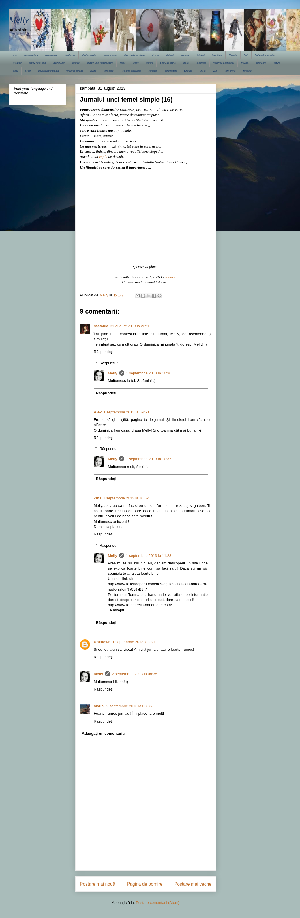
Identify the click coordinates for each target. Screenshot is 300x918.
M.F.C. (186, 62)
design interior (89, 55)
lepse (122, 62)
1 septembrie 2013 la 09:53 (126, 412)
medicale (201, 62)
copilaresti (70, 55)
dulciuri (170, 55)
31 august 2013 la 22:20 (130, 326)
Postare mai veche (192, 884)
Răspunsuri (109, 363)
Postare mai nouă (97, 884)
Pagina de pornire (144, 884)
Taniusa (171, 277)
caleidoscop (51, 55)
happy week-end (37, 62)
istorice (76, 62)
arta (15, 55)
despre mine (110, 55)
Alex (98, 412)
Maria (99, 706)
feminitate (217, 55)
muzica (244, 62)
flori (246, 55)
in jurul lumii (59, 62)
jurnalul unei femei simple (100, 62)
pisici (15, 71)
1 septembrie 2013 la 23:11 (135, 642)
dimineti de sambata (134, 55)
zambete (247, 71)
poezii (28, 71)
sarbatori (153, 71)
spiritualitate (171, 71)
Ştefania (101, 326)
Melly (19, 20)
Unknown (102, 642)
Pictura (276, 62)
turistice (188, 71)
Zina (98, 498)
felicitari (201, 55)
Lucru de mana (167, 62)
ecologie (185, 55)
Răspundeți (103, 352)
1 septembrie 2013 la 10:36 (149, 373)
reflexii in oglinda (74, 71)
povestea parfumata (48, 71)
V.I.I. (215, 71)
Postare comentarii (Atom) (157, 902)
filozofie (233, 55)
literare (149, 62)
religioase (108, 71)
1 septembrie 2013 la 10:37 (149, 459)
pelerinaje (261, 62)
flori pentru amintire (265, 55)
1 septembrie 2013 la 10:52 (126, 498)
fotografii (17, 62)
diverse (155, 55)
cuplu (103, 156)
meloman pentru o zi (223, 62)
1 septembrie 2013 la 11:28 (149, 555)
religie (93, 71)
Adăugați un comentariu (103, 733)
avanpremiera (31, 55)
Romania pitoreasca (131, 71)
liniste (135, 62)
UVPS (202, 71)
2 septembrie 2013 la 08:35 (135, 674)
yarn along (230, 71)
